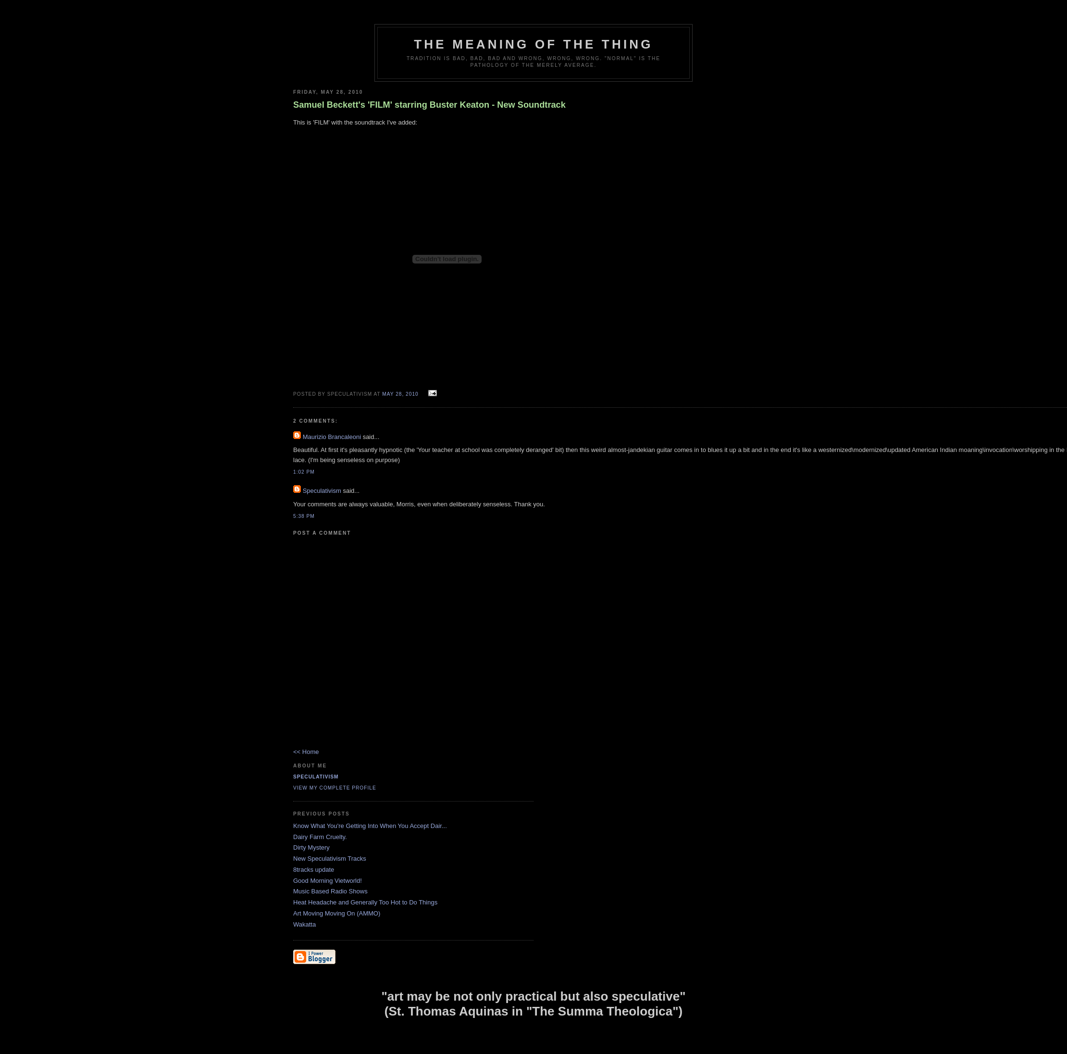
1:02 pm (304, 472)
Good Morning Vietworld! (327, 880)
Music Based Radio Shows (330, 891)
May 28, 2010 (400, 394)
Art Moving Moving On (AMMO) (336, 913)
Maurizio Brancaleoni (332, 436)
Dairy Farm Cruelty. (320, 837)
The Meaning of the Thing (533, 44)
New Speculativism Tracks (329, 858)
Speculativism (322, 490)
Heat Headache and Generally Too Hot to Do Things (365, 902)
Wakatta (304, 924)
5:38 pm (304, 516)
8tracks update (313, 869)
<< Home (306, 751)
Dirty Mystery (311, 847)
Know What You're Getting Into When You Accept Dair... (370, 825)
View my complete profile (334, 787)
